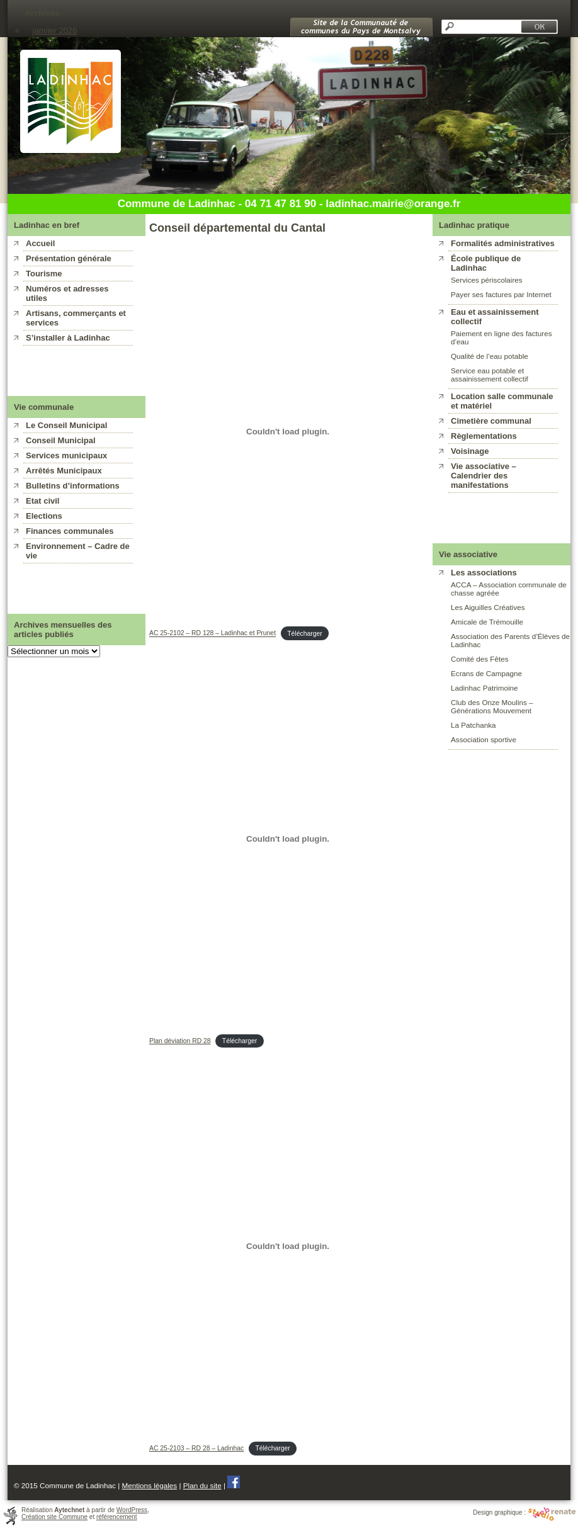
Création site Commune (54, 1516)
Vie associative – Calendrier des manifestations (483, 475)
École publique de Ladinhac (486, 263)
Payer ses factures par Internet (501, 294)
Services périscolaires (487, 280)
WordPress (131, 1509)
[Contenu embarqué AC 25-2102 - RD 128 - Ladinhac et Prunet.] (287, 431)
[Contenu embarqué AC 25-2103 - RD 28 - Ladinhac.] (287, 1246)
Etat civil (42, 501)
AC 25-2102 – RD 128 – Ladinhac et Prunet (212, 633)
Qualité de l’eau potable (489, 356)
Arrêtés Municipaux (64, 470)
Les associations (484, 572)
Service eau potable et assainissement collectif (489, 374)
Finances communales (69, 531)
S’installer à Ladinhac (68, 337)
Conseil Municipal (61, 440)
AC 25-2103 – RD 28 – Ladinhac (196, 1448)
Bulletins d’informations (73, 485)
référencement (116, 1516)
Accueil (40, 243)
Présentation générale (68, 258)
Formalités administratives (503, 243)
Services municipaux (66, 455)
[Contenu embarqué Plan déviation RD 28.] (287, 838)
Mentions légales (149, 1485)
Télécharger (304, 633)
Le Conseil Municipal (66, 425)
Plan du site (202, 1485)
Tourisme (44, 273)
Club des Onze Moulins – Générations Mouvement (492, 706)
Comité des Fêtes (480, 659)
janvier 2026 (55, 30)
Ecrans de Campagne (486, 673)
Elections (44, 516)
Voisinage (470, 451)
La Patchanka (473, 725)
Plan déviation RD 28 (180, 1040)
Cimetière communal (491, 421)
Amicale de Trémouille (487, 622)
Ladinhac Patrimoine (484, 688)
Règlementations (484, 436)
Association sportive (483, 739)
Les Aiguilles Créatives (488, 607)
